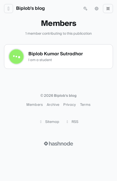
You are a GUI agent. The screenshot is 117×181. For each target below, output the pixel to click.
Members (34, 105)
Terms (85, 105)
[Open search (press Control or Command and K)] (85, 8)
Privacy (69, 105)
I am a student (40, 60)
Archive (53, 105)
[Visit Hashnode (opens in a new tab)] (58, 144)
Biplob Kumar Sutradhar (55, 54)
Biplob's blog (30, 8)
